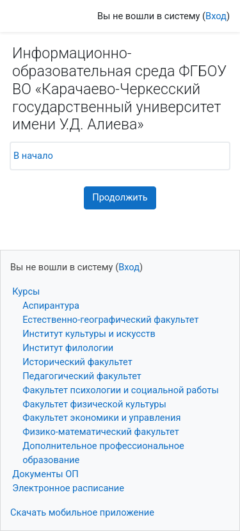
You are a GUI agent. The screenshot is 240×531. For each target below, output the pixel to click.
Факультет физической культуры (94, 404)
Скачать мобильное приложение (82, 512)
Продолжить (120, 197)
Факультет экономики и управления (101, 417)
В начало (33, 155)
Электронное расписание (68, 488)
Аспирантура (50, 305)
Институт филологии (67, 348)
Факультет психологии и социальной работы (120, 390)
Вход (216, 16)
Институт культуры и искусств (89, 333)
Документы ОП (45, 474)
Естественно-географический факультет (110, 319)
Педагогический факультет (81, 376)
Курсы (26, 291)
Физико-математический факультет (100, 431)
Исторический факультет (77, 362)
